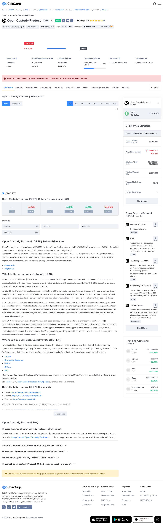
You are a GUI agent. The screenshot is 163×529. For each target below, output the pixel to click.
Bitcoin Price (106, 491)
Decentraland (138, 387)
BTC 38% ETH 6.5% (82, 10)
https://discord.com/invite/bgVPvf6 (27, 395)
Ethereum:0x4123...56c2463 (96, 26)
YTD (107, 103)
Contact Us (126, 500)
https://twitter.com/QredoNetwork (26, 392)
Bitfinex (7, 367)
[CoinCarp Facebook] (9, 507)
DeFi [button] (70, 26)
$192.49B (60, 10)
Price (6, 103)
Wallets (125, 87)
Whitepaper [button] (47, 27)
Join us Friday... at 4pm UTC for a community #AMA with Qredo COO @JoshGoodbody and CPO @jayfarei (143, 293)
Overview (8, 87)
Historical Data (73, 87)
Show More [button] (142, 201)
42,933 (11, 10)
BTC (14, 193)
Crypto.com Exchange (13, 360)
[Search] (154, 3)
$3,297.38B (43, 10)
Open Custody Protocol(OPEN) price (33, 382)
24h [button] (83, 49)
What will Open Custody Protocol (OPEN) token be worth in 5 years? (38, 463)
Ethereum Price (107, 496)
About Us (87, 491)
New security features (138, 229)
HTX (6, 370)
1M (82, 103)
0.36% (29, 43)
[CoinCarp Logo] (12, 4)
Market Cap (16, 103)
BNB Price (105, 500)
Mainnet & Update (136, 224)
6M (95, 103)
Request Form (128, 496)
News (86, 87)
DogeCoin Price (107, 504)
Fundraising (46, 87)
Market (19, 87)
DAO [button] (64, 26)
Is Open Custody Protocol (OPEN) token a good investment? (34, 445)
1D (70, 103)
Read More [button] (60, 414)
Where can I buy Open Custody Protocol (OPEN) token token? (35, 451)
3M (88, 103)
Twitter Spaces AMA (137, 261)
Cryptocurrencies (8, 15)
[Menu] (159, 3)
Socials (115, 87)
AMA (130, 238)
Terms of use (88, 496)
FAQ (124, 504)
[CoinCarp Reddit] (14, 507)
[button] (67, 20)
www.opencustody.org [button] (13, 27)
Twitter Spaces (134, 305)
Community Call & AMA (138, 285)
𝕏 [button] (63, 21)
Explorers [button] (32, 27)
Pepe (134, 378)
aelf (133, 368)
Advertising (126, 491)
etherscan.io (9, 265)
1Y (101, 103)
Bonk (134, 350)
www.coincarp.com (17, 517)
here (8, 382)
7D (76, 103)
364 (26, 10)
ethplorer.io (9, 269)
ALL (114, 103)
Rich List (59, 87)
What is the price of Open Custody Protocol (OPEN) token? (33, 428)
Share (154, 87)
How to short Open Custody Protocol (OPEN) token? (30, 457)
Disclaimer (87, 504)
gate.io (7, 363)
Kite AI (135, 359)
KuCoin (7, 356)
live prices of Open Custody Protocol (29, 437)
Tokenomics (31, 87)
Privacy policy (88, 500)
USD (7, 193)
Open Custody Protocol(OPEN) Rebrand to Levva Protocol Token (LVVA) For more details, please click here (47, 78)
